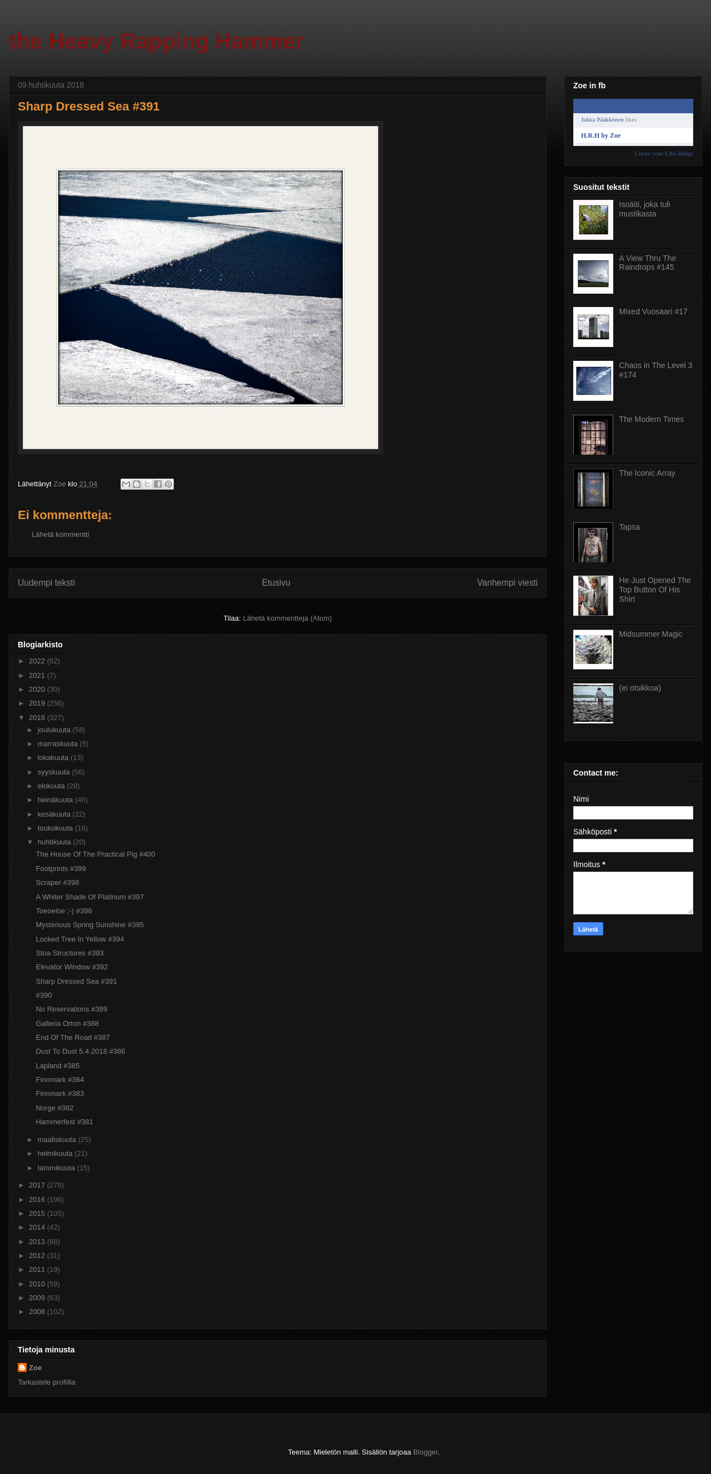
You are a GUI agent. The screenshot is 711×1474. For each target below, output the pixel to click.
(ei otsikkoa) (640, 687)
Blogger (425, 1452)
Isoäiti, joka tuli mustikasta (644, 209)
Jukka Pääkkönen (602, 119)
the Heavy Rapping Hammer (156, 41)
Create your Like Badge (664, 153)
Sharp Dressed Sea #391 (76, 981)
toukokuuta (56, 828)
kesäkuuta (55, 814)
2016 (38, 1199)
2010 (38, 1284)
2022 (38, 661)
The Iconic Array (647, 473)
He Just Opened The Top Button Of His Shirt (655, 589)
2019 (38, 703)
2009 (38, 1298)
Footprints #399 (61, 868)
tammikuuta (57, 1168)
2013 (38, 1241)
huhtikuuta (55, 842)
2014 (38, 1227)
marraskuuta (59, 743)
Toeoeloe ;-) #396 (64, 911)
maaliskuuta (58, 1139)
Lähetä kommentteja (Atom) (287, 618)
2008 (38, 1311)
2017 (38, 1185)
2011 (38, 1269)
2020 (38, 689)
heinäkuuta (56, 800)
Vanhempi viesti (507, 582)
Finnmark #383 (60, 1093)
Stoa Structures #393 (69, 953)
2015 (38, 1213)
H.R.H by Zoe (600, 135)
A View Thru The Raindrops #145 (648, 263)
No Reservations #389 (71, 1009)
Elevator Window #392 (72, 967)
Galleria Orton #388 (67, 1023)
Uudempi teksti (46, 582)
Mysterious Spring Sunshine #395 (89, 924)
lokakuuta (54, 757)
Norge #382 (54, 1108)
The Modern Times (651, 419)
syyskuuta (55, 772)
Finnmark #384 (60, 1079)
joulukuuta (55, 730)
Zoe (35, 1368)
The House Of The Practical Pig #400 (95, 854)
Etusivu (276, 582)
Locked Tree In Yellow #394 (80, 939)
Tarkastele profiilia (47, 1382)
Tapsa (629, 526)
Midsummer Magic (651, 634)
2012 (38, 1255)
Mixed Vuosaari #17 (653, 311)
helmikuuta (56, 1153)
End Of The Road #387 (72, 1037)
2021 (38, 675)
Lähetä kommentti (60, 534)
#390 (44, 995)
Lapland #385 (57, 1066)
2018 (38, 717)
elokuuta (52, 786)
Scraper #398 (57, 882)
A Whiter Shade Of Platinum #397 (89, 897)
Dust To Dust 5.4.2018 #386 (80, 1051)
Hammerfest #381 (64, 1122)
